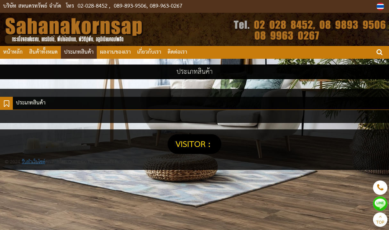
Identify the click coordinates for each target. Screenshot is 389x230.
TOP (380, 220)
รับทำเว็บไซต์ (33, 161)
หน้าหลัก (13, 52)
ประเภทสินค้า (79, 52)
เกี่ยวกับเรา (149, 52)
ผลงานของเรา (115, 52)
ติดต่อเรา (177, 52)
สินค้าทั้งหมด (43, 52)
